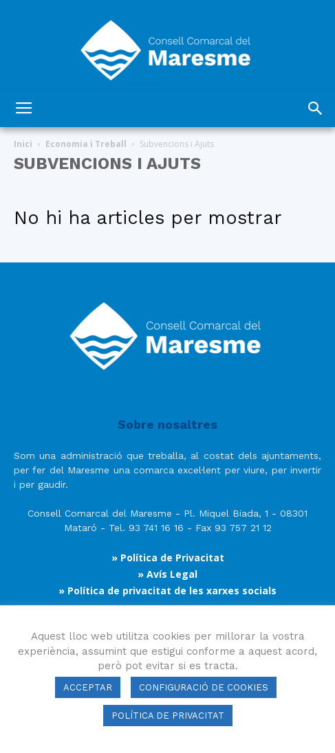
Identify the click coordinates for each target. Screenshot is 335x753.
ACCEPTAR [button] (87, 687)
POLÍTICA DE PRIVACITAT (167, 715)
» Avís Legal (167, 574)
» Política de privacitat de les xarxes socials (167, 590)
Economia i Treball (86, 144)
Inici (23, 144)
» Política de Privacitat (167, 557)
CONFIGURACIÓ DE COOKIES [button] (203, 687)
